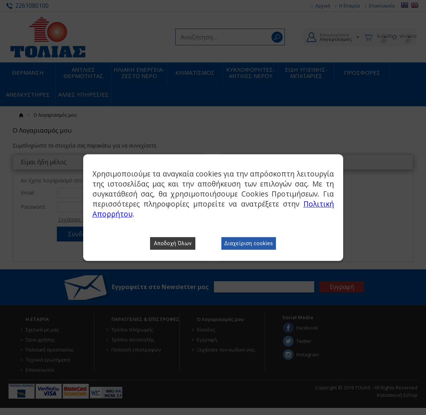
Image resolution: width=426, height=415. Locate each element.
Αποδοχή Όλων (172, 243)
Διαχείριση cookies (248, 243)
